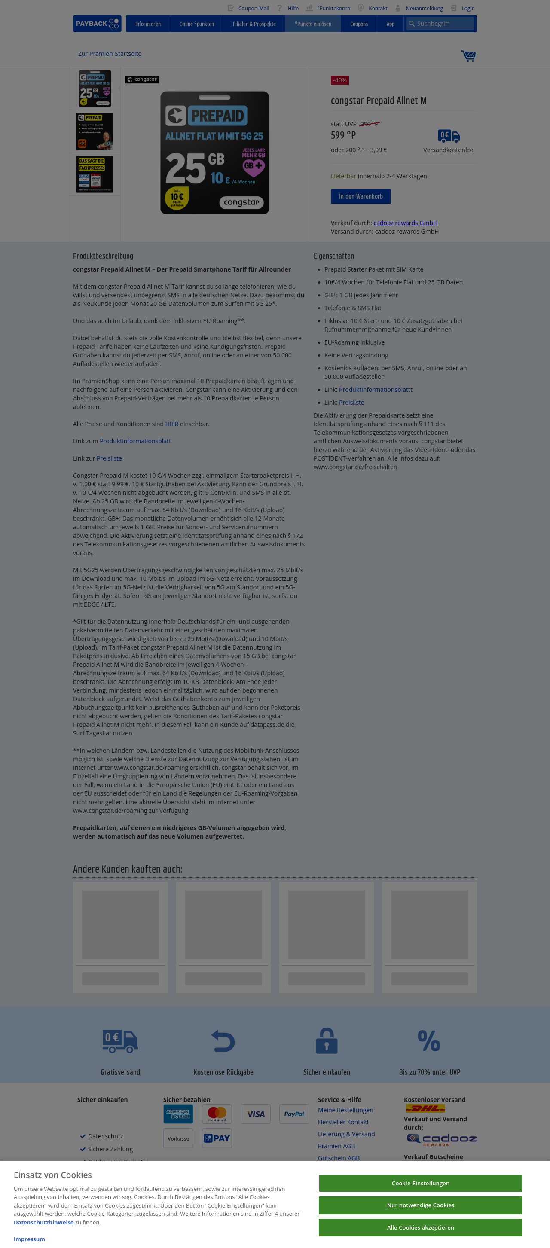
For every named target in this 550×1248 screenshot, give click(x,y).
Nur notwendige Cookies (421, 1211)
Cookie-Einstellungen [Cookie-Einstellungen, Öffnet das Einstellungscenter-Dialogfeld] (420, 1189)
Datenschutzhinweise (44, 1229)
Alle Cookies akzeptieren (421, 1234)
